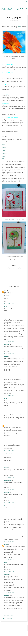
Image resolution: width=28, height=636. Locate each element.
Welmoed (4, 147)
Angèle (6, 544)
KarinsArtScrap (8, 480)
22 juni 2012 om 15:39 (9, 438)
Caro (3, 158)
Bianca (3, 156)
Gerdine (3, 144)
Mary (3, 148)
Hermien (6, 505)
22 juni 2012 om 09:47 (9, 303)
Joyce (3, 145)
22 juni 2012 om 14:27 (9, 409)
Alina (5, 562)
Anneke (3, 150)
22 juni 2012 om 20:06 (9, 502)
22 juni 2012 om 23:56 (9, 541)
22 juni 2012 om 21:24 (9, 513)
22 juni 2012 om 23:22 (9, 531)
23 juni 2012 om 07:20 (9, 559)
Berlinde (6, 306)
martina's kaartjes (8, 453)
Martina (19, 26)
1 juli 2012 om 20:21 (8, 615)
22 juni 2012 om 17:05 (9, 450)
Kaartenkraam (7, 442)
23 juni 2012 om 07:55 (9, 571)
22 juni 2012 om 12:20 (9, 353)
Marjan (6, 467)
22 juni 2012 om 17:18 (9, 464)
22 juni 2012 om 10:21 (9, 314)
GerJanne (6, 492)
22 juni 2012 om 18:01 (9, 489)
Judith (5, 423)
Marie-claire (7, 595)
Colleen (6, 534)
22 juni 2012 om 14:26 (9, 372)
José (5, 412)
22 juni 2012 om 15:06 (9, 420)
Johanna (4, 152)
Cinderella (6, 344)
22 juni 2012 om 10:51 (9, 341)
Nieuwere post (6, 275)
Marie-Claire (4, 153)
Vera (5, 290)
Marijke (3, 155)
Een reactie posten (7, 618)
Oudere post (22, 275)
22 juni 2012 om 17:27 (9, 477)
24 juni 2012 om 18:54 (9, 592)
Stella (5, 398)
